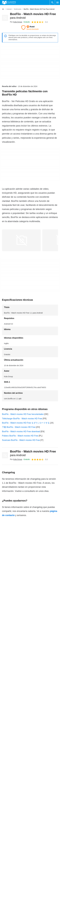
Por (16, 22)
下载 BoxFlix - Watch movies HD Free (19, 427)
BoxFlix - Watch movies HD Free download (21, 431)
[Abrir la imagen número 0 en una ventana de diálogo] (21, 240)
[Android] (9, 9)
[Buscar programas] (52, 2)
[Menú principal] (57, 2)
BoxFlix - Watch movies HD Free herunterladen (23, 414)
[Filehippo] (9, 2)
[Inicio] (3, 9)
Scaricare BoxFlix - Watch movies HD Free (21, 440)
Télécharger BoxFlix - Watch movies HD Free (22, 419)
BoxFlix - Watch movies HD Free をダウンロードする (26, 423)
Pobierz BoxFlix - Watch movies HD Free (20, 436)
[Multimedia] (17, 9)
